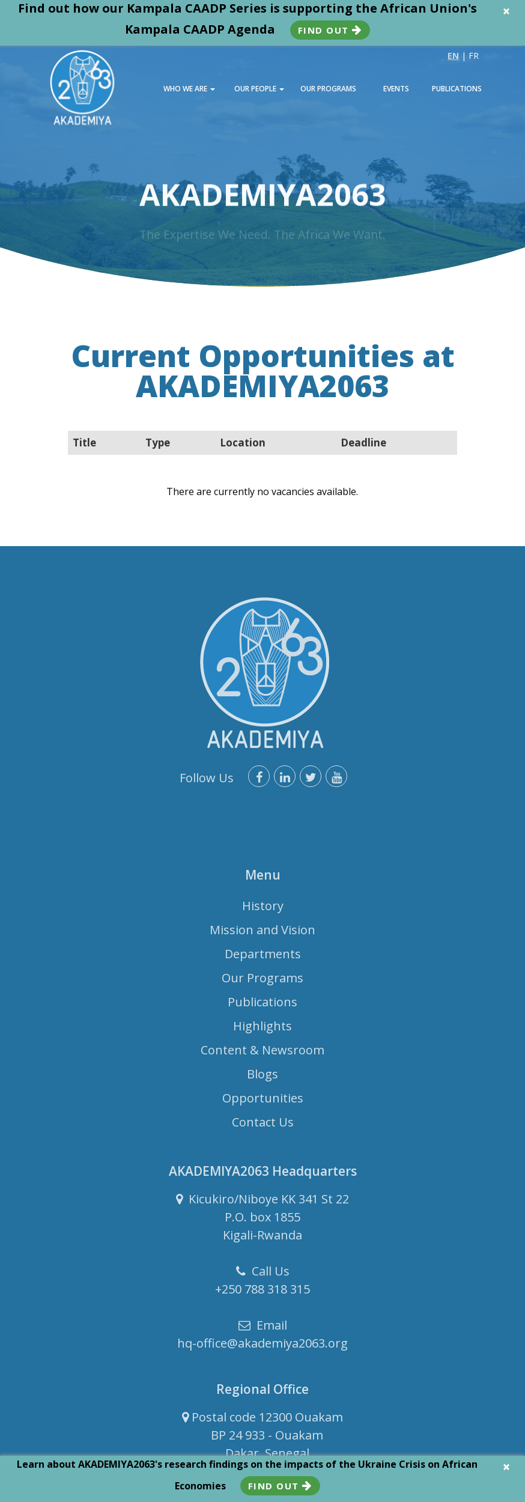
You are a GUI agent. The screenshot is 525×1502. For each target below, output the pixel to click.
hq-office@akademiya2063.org (262, 1347)
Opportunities (262, 1102)
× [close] (506, 11)
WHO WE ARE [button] (189, 89)
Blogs (262, 1078)
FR (474, 55)
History (263, 910)
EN (453, 55)
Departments (263, 958)
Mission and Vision (262, 934)
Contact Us (263, 1126)
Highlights (262, 1030)
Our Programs (262, 982)
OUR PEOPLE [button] (259, 89)
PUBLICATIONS (457, 89)
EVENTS (396, 89)
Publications (262, 1006)
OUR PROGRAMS (328, 89)
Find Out (330, 30)
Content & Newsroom (262, 1054)
